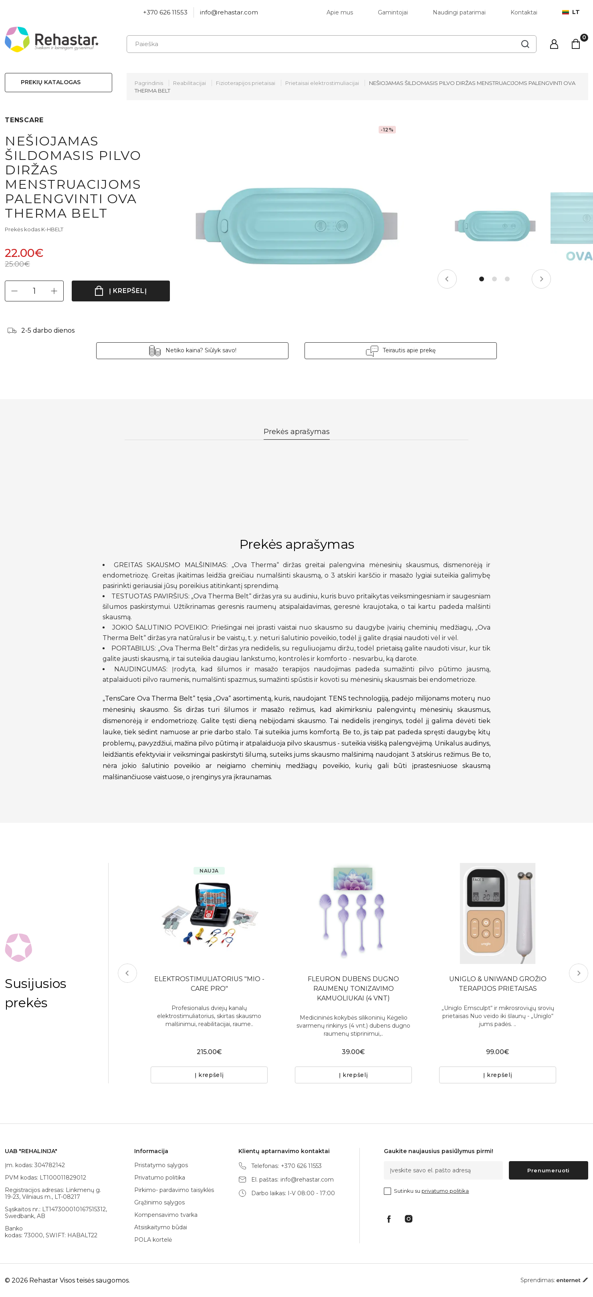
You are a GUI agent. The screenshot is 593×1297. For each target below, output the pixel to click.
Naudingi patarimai (459, 12)
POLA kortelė (153, 1239)
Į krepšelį (128, 291)
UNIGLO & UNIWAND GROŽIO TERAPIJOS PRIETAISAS (498, 983)
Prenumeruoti (548, 1170)
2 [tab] (494, 279)
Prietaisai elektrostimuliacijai (322, 83)
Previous (447, 279)
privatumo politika (445, 1191)
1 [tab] (481, 279)
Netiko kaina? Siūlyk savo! (200, 350)
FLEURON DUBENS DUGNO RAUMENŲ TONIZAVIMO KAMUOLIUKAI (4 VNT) (353, 988)
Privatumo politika (159, 1177)
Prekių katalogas (51, 82)
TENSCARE (24, 120)
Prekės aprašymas (297, 431)
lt (571, 12)
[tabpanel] (494, 226)
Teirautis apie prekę (409, 350)
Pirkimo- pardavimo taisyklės (174, 1190)
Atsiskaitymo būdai (160, 1227)
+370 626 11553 (165, 12)
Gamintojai (393, 12)
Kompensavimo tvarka (166, 1214)
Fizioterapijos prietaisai (245, 83)
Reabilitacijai (189, 83)
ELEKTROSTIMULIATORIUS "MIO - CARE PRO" (209, 983)
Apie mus (340, 12)
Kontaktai (523, 12)
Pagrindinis (149, 83)
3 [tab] (507, 279)
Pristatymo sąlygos (161, 1165)
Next (541, 279)
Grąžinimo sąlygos (159, 1202)
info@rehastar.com (229, 12)
